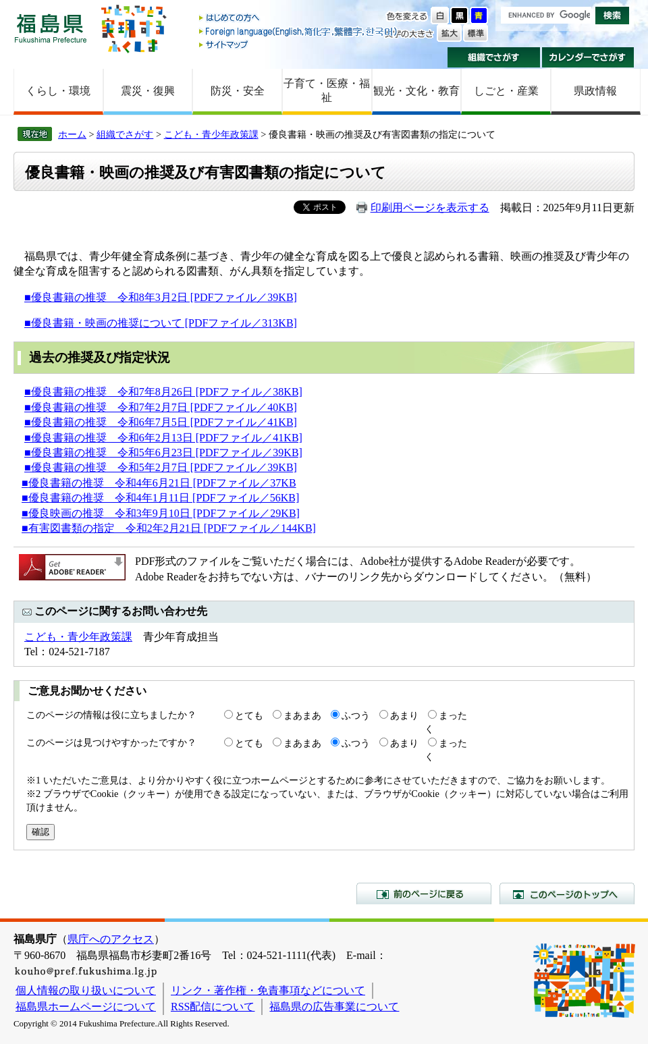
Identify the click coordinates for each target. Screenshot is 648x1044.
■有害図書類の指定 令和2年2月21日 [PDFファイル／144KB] (169, 528)
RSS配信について (212, 1006)
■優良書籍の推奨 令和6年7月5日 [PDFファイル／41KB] (160, 422)
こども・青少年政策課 (211, 134)
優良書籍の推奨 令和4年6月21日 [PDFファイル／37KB (162, 483)
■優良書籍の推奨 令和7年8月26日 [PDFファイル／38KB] (163, 391)
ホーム (72, 134)
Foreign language (299, 31)
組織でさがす (494, 57)
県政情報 (595, 91)
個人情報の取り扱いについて (86, 990)
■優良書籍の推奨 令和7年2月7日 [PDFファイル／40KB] (160, 407)
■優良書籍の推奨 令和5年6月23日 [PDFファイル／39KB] (163, 452)
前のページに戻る (423, 893)
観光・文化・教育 (416, 91)
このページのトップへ (567, 893)
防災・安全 (238, 91)
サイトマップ (299, 44)
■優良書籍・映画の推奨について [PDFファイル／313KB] (160, 323)
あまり (404, 715)
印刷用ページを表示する (430, 207)
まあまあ (302, 715)
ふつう (356, 715)
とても (249, 715)
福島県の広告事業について (334, 1006)
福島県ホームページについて (86, 1006)
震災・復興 (148, 91)
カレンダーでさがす (588, 57)
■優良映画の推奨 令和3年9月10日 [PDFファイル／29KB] (161, 513)
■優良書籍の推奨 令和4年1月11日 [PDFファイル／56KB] (160, 497)
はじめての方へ (299, 18)
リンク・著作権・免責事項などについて (268, 990)
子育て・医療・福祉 (327, 90)
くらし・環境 (58, 91)
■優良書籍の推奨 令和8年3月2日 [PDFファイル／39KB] (160, 297)
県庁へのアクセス (111, 939)
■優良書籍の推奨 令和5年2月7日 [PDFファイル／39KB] (160, 467)
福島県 (51, 28)
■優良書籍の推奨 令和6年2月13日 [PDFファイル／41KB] (163, 437)
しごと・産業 (506, 91)
